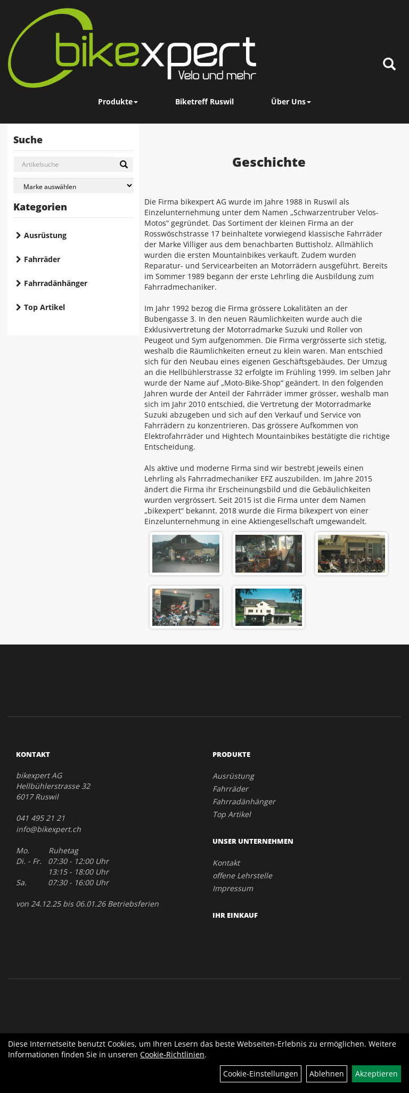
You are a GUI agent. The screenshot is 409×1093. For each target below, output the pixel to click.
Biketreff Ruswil (204, 101)
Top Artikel (44, 307)
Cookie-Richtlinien (172, 1054)
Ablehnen (326, 1073)
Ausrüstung (45, 235)
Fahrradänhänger (55, 283)
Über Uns (291, 101)
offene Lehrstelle (242, 875)
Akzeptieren (376, 1073)
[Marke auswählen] (73, 185)
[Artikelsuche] (389, 65)
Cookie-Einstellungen (260, 1073)
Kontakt (226, 863)
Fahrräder (42, 259)
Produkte (118, 101)
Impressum (232, 888)
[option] (268, 580)
